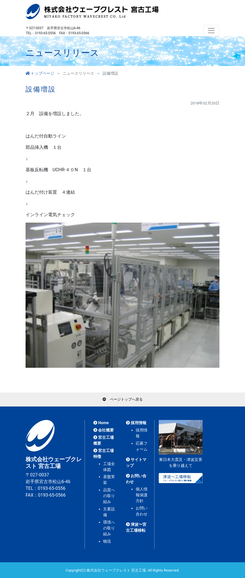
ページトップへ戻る (126, 399)
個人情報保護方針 (142, 495)
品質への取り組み (109, 496)
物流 (107, 541)
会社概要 (103, 430)
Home (101, 423)
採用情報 (136, 423)
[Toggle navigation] (211, 30)
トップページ (40, 73)
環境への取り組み (109, 528)
